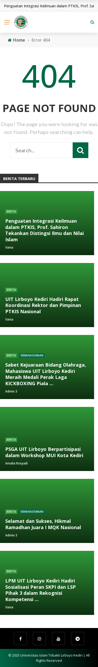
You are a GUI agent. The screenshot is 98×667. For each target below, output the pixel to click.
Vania (9, 247)
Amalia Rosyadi (16, 463)
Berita (11, 211)
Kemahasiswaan (32, 355)
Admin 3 (11, 391)
